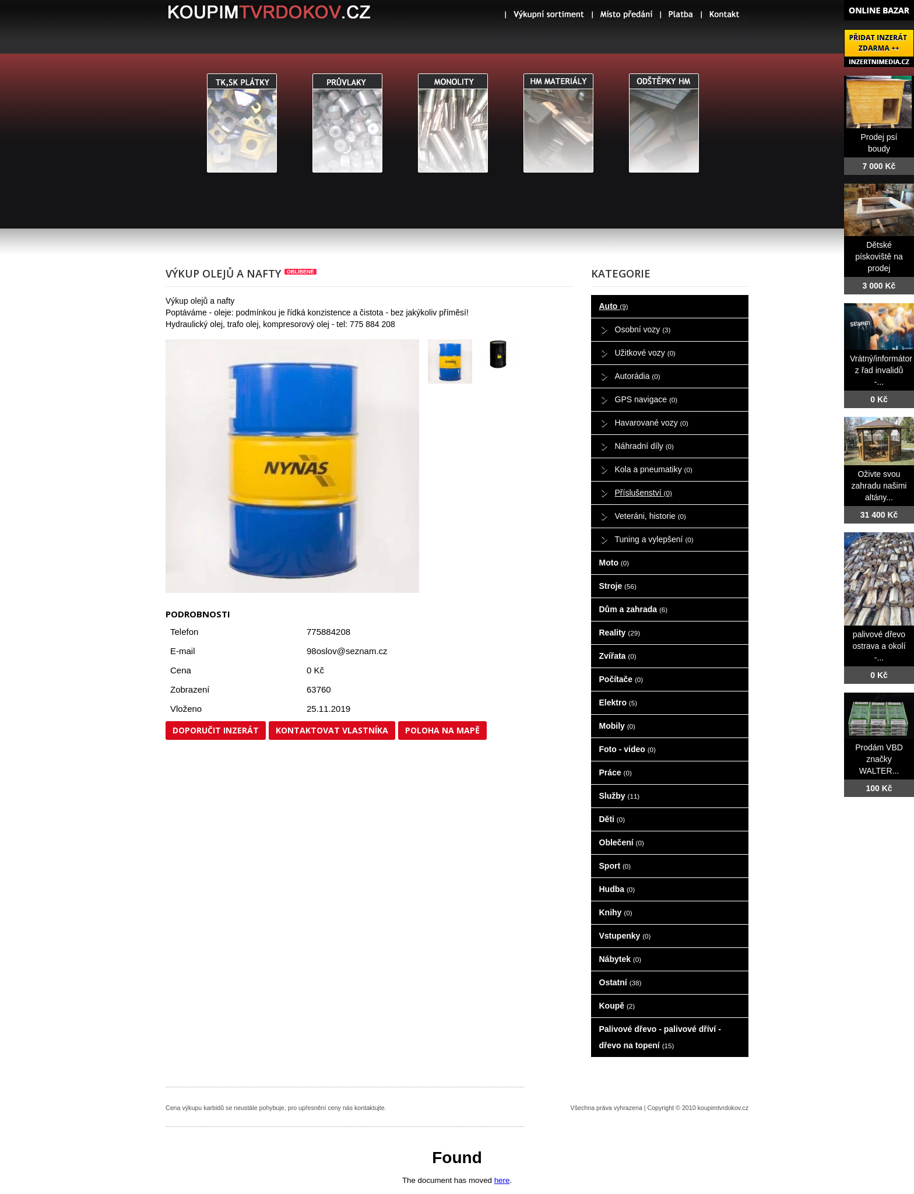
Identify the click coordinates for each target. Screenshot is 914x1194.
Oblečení (621, 842)
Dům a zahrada (633, 609)
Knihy (615, 912)
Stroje (618, 586)
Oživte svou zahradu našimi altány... (879, 485)
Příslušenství (643, 492)
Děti (612, 819)
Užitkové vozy (645, 352)
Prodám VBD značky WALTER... (879, 759)
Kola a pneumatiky (653, 469)
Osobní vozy (643, 329)
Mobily (617, 726)
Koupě (617, 1005)
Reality (620, 632)
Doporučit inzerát (216, 730)
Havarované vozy (651, 422)
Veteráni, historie (650, 516)
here (502, 1180)
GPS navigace (646, 399)
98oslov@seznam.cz (347, 651)
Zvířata (618, 656)
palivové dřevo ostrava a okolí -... (878, 646)
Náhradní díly (644, 446)
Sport (615, 865)
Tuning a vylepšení (654, 539)
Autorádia (637, 376)
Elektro (618, 702)
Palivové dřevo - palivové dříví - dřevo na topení (660, 1037)
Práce (615, 772)
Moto (614, 562)
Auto (613, 306)
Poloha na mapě (442, 730)
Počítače (621, 679)
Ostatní (620, 982)
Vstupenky (625, 935)
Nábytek (620, 959)
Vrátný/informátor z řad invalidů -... (881, 370)
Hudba (617, 889)
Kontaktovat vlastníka (332, 730)
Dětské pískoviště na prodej (879, 256)
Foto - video (627, 749)
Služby (619, 795)
